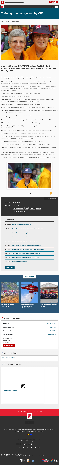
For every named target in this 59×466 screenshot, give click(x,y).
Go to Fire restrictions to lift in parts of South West (29, 243)
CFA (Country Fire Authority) (10, 359)
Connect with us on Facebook (20, 449)
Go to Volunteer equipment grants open (29, 226)
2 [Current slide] (30, 194)
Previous (17, 445)
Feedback (36, 457)
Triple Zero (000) (51, 325)
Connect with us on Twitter (31, 449)
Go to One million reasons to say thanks (29, 235)
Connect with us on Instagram (27, 449)
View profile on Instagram (10, 391)
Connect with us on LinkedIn (35, 449)
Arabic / (26, 445)
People (26, 209)
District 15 (38, 209)
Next (20, 445)
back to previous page (50, 199)
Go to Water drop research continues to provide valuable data (29, 230)
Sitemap (44, 457)
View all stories (10, 268)
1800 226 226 (52, 328)
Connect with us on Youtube (24, 449)
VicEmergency (50, 457)
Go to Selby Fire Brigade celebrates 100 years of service (29, 255)
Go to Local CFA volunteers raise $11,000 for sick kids (29, 259)
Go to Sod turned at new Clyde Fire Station (29, 239)
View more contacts (9, 347)
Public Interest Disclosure (22, 457)
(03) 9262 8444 (52, 336)
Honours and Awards (18, 209)
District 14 (32, 209)
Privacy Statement (11, 457)
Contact (31, 457)
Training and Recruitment (19, 212)
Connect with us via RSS (39, 449)
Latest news (9, 221)
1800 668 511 (52, 332)
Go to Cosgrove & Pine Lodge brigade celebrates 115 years (29, 247)
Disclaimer (3, 457)
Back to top (30, 424)
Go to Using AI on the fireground (29, 263)
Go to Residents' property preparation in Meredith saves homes (29, 251)
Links (40, 457)
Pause (51, 194)
